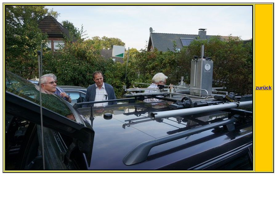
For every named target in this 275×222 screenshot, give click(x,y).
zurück (264, 87)
